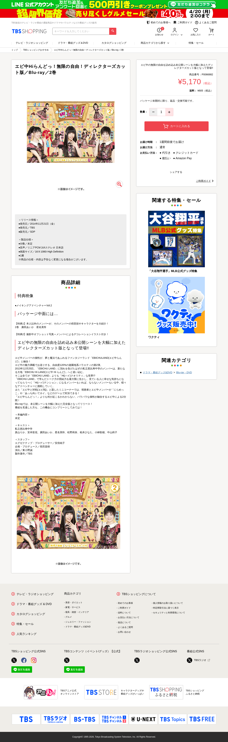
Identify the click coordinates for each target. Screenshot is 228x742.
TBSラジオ (196, 660)
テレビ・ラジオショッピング (32, 42)
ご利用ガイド (182, 22)
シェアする (176, 172)
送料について (124, 612)
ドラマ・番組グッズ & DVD (34, 604)
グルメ (68, 617)
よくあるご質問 (206, 22)
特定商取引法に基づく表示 (166, 608)
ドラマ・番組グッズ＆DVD (73, 42)
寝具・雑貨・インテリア (77, 612)
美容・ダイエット (73, 602)
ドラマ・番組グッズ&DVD (157, 372)
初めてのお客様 (125, 603)
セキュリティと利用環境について (169, 612)
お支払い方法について (128, 617)
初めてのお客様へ (159, 22)
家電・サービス (72, 607)
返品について (124, 622)
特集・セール (196, 42)
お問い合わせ (124, 632)
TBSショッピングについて (139, 594)
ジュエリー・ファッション (78, 622)
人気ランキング (27, 633)
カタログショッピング (114, 42)
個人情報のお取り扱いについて (168, 603)
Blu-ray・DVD (184, 372)
